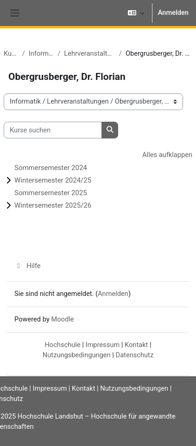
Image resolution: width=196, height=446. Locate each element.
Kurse (11, 53)
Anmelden (173, 12)
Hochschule (62, 345)
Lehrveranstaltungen (89, 53)
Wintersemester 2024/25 (52, 180)
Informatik (41, 53)
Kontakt (136, 345)
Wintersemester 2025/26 (52, 205)
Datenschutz (135, 355)
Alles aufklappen (167, 155)
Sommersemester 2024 (50, 168)
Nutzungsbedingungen (77, 355)
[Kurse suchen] (53, 130)
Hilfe (27, 266)
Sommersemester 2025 (50, 193)
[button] (135, 13)
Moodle (62, 319)
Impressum (102, 345)
